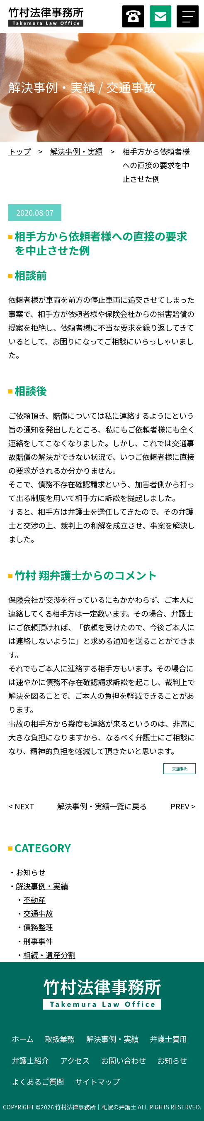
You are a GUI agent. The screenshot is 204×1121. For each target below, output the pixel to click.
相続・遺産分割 (49, 954)
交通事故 (179, 769)
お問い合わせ (123, 1060)
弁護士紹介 (30, 1060)
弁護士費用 (168, 1038)
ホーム (23, 1038)
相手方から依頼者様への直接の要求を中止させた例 (101, 243)
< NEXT (21, 806)
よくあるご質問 (38, 1081)
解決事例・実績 (76, 151)
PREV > (183, 806)
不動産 (34, 899)
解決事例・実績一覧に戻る (102, 806)
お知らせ (31, 872)
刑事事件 (38, 941)
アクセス (75, 1060)
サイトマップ (97, 1081)
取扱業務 (60, 1038)
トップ (19, 151)
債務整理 (38, 927)
